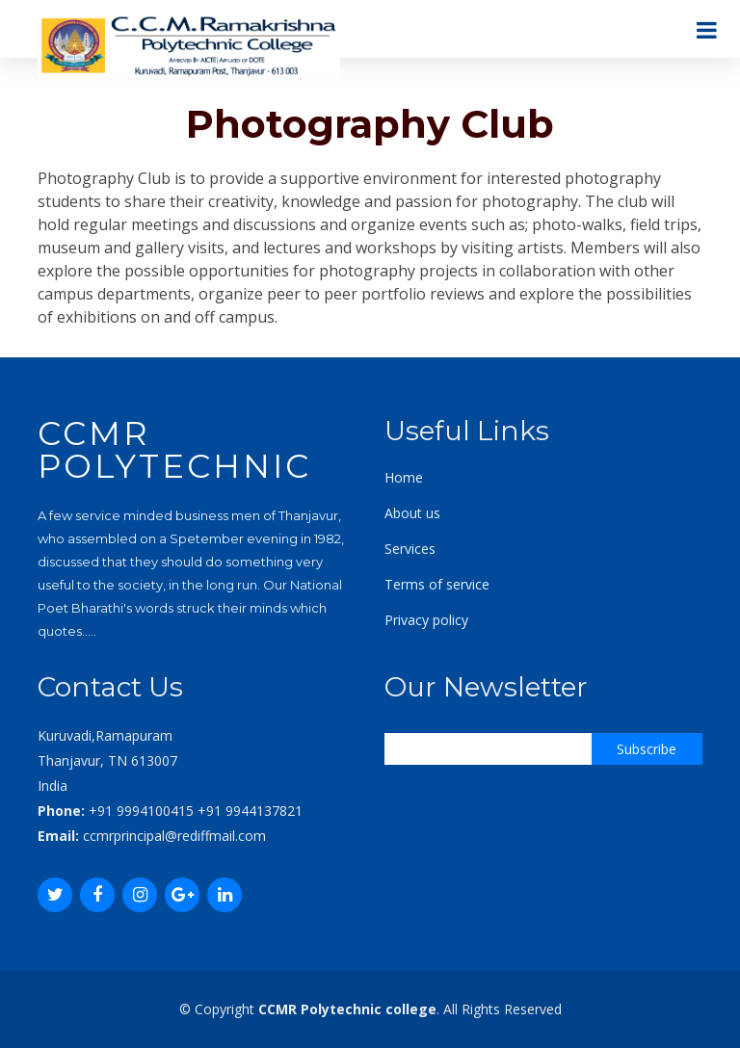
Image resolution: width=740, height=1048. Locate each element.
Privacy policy (426, 620)
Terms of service (436, 584)
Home (403, 477)
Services (410, 548)
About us (412, 513)
